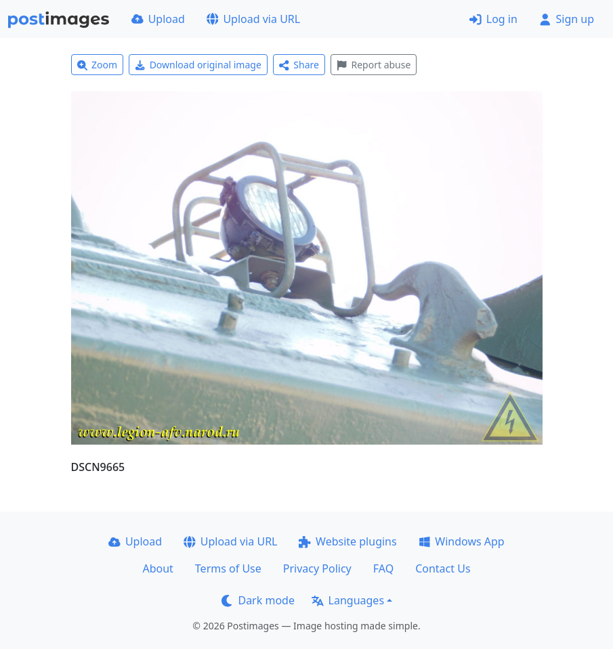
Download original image (198, 64)
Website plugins (347, 541)
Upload (158, 19)
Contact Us (442, 568)
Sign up (566, 19)
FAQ (383, 568)
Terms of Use (228, 568)
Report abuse (373, 64)
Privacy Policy (317, 568)
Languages (348, 600)
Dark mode (258, 600)
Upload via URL (253, 19)
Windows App (462, 541)
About (157, 568)
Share (299, 64)
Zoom (97, 64)
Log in (493, 19)
